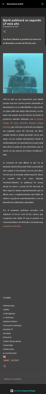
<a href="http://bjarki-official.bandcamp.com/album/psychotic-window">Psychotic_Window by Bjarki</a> (23, 261)
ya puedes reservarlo (12, 226)
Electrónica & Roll (15, 4)
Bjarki (6, 360)
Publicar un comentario (12, 379)
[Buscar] (42, 4)
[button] (4, 31)
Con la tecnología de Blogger (23, 391)
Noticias (15, 360)
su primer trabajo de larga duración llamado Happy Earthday (23, 123)
